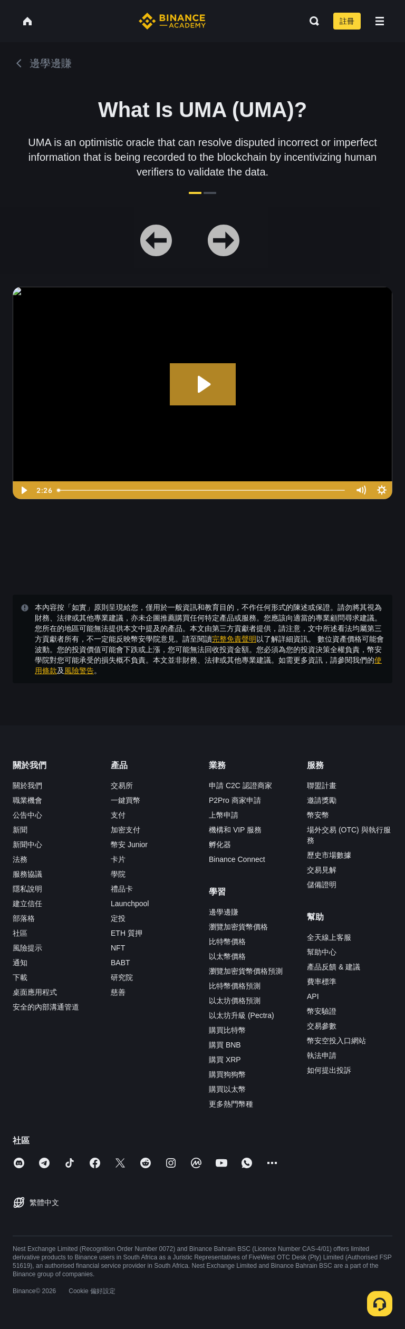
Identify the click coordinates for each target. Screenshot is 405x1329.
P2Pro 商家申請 (235, 800)
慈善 (118, 992)
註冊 (347, 21)
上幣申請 (223, 815)
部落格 (24, 918)
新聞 (20, 830)
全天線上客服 (329, 937)
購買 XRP (225, 1059)
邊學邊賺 (223, 912)
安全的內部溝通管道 (46, 1007)
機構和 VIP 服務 (235, 830)
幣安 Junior (129, 844)
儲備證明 (321, 884)
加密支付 (125, 830)
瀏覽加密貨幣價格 (238, 927)
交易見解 (321, 870)
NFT (118, 948)
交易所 (122, 785)
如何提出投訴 (329, 1070)
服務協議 (27, 874)
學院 (118, 874)
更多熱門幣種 (231, 1104)
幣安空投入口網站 (336, 1040)
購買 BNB (225, 1045)
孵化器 (220, 844)
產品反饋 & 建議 (333, 967)
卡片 (118, 859)
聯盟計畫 (321, 785)
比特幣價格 (227, 941)
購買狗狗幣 (227, 1074)
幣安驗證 (321, 1011)
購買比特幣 (227, 1030)
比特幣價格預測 (235, 986)
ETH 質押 (126, 933)
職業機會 (27, 800)
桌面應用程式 (35, 992)
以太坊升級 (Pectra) (241, 1015)
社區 (20, 933)
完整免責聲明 (234, 639)
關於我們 (27, 785)
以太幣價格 (227, 956)
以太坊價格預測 (235, 1000)
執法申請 (321, 1055)
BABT (120, 962)
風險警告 (79, 670)
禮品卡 (122, 889)
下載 (20, 977)
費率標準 (321, 981)
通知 (20, 962)
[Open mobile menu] (379, 21)
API (313, 996)
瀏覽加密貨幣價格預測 (246, 971)
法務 (20, 859)
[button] (379, 21)
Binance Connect (237, 859)
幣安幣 (318, 815)
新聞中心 (27, 844)
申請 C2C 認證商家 (240, 785)
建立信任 (27, 903)
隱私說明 (27, 889)
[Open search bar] (311, 21)
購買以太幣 (227, 1089)
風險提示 (27, 948)
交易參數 (321, 1026)
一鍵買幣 (125, 800)
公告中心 (27, 815)
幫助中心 (321, 952)
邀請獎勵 (321, 800)
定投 (118, 918)
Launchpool (130, 903)
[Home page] (172, 21)
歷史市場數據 (329, 855)
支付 (118, 815)
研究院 (122, 977)
